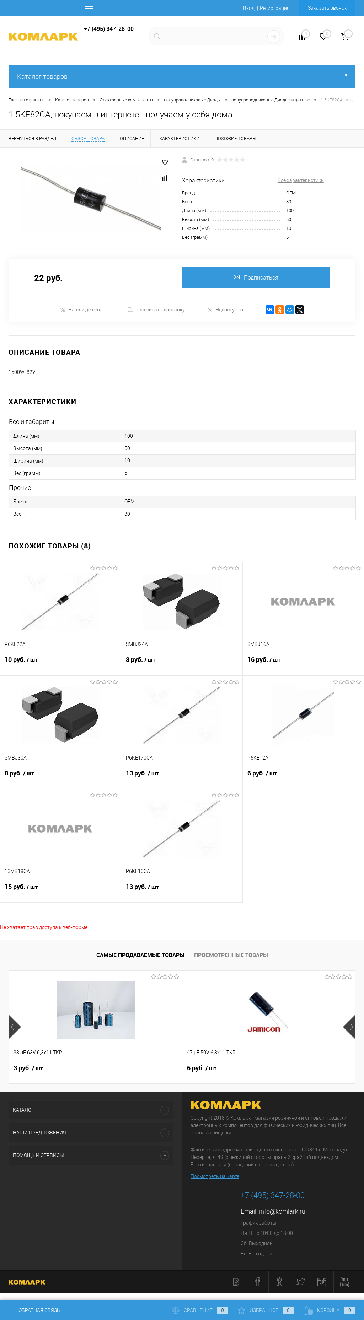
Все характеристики (301, 180)
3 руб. (28, 1068)
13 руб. (181, 778)
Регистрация (275, 8)
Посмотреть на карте (215, 1177)
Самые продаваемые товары (140, 955)
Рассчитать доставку (156, 310)
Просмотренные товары (231, 955)
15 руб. (60, 891)
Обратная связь (34, 1310)
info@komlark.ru (282, 1211)
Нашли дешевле (82, 310)
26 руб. (261, 1068)
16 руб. (303, 664)
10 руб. (60, 664)
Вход (249, 8)
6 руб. (303, 778)
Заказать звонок (327, 8)
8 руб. (181, 664)
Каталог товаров (182, 76)
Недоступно (225, 310)
